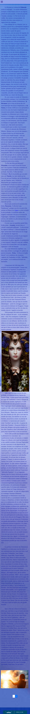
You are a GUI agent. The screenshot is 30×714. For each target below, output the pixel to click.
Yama (16, 210)
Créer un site (19, 712)
